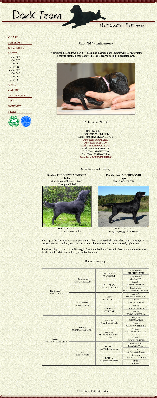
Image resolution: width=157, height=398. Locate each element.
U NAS (12, 84)
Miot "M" (15, 70)
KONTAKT (14, 106)
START (12, 111)
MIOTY (12, 53)
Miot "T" (15, 60)
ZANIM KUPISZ (17, 95)
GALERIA (14, 90)
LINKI (11, 101)
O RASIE (13, 37)
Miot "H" (15, 66)
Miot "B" (15, 76)
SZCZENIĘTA (16, 48)
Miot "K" (15, 63)
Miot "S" (15, 79)
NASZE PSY (15, 42)
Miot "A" (15, 73)
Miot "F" (15, 57)
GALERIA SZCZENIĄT (96, 122)
